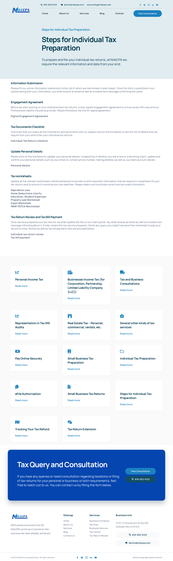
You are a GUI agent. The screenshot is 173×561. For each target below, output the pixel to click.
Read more (21, 286)
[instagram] (149, 5)
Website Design (139, 557)
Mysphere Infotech (154, 557)
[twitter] (144, 5)
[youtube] (157, 5)
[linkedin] (153, 5)
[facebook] (140, 5)
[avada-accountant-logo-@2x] (21, 6)
